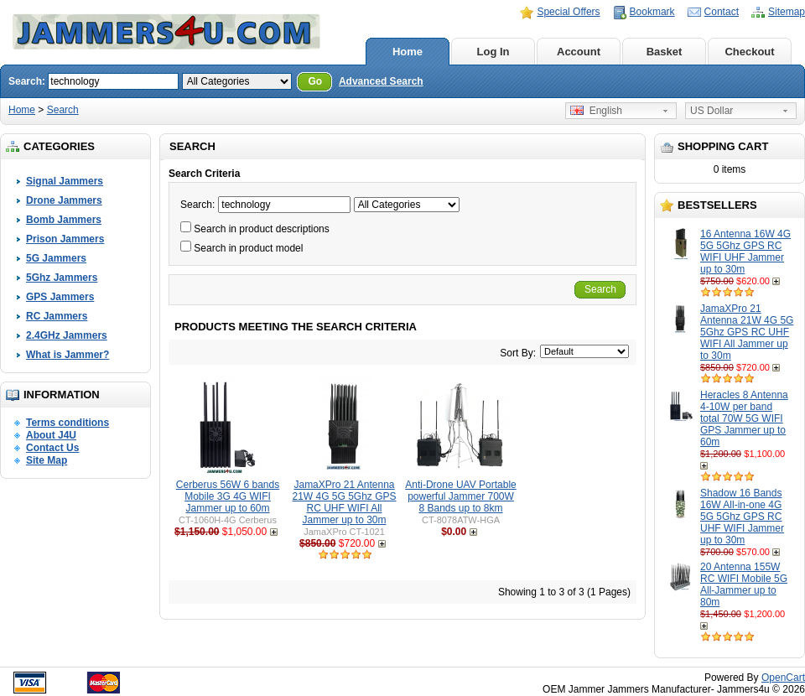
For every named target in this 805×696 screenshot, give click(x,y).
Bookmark (652, 12)
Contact (721, 12)
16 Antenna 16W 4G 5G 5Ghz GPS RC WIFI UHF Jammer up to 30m (745, 251)
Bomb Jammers (63, 220)
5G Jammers (56, 258)
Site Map (46, 460)
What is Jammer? (67, 355)
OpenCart (783, 677)
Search (63, 110)
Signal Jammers (64, 181)
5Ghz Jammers (61, 277)
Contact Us (52, 448)
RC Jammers (56, 316)
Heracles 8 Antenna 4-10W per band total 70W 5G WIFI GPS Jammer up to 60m (744, 418)
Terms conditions (67, 423)
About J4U (51, 435)
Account (578, 51)
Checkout (749, 51)
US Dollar (711, 111)
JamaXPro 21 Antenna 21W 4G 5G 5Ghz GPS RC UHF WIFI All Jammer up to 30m (746, 332)
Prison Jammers (65, 239)
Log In (493, 51)
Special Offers (568, 12)
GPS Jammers (60, 297)
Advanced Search (381, 81)
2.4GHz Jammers (66, 335)
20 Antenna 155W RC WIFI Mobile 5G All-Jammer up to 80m (743, 584)
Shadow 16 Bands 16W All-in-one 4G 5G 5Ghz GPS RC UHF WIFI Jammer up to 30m (742, 516)
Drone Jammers (64, 200)
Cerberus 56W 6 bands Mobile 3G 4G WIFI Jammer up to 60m (227, 496)
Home (407, 51)
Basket (665, 51)
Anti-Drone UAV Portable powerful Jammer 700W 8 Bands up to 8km (461, 496)
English (596, 111)
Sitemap (786, 12)
